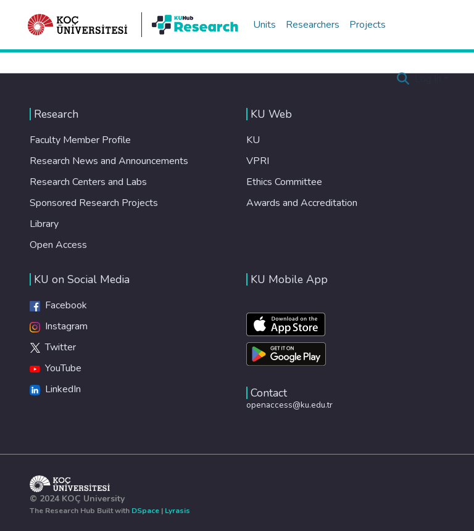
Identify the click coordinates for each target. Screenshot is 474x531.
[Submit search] (403, 79)
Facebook (58, 305)
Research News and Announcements (109, 161)
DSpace (145, 511)
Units (264, 24)
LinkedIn (55, 389)
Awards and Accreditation (301, 203)
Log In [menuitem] (428, 79)
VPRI (257, 161)
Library (44, 224)
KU (253, 140)
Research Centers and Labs (88, 182)
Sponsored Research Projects (94, 203)
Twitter (53, 347)
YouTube (55, 368)
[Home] (77, 24)
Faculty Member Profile (80, 140)
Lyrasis (177, 511)
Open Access (58, 245)
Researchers (312, 24)
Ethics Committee (284, 182)
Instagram (59, 326)
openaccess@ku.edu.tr (289, 405)
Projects (367, 24)
